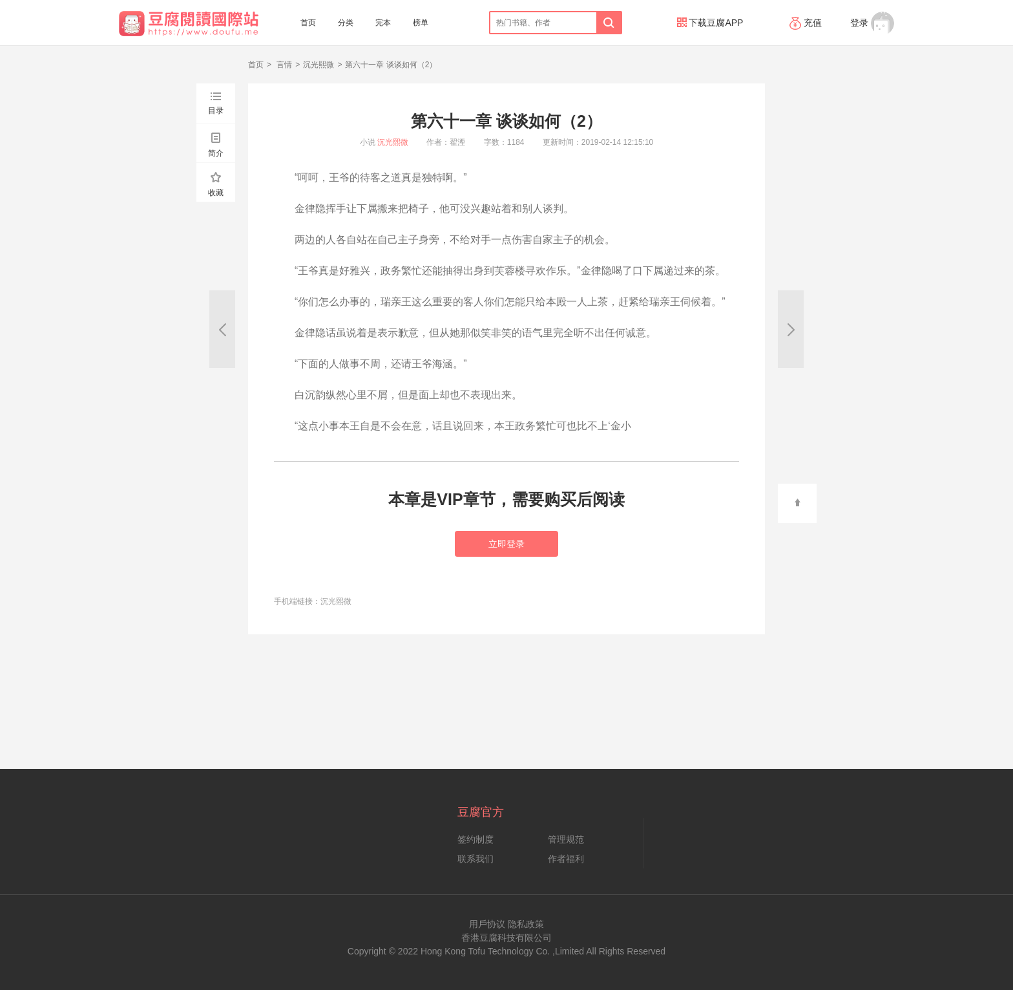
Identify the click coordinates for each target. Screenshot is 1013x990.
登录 (859, 22)
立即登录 (506, 544)
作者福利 (566, 859)
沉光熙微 (318, 64)
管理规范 (566, 839)
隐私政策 (526, 924)
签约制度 (475, 839)
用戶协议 (487, 924)
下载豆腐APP (710, 22)
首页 (308, 22)
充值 (806, 22)
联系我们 (475, 859)
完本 (383, 22)
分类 (345, 22)
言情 (283, 64)
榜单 (420, 22)
